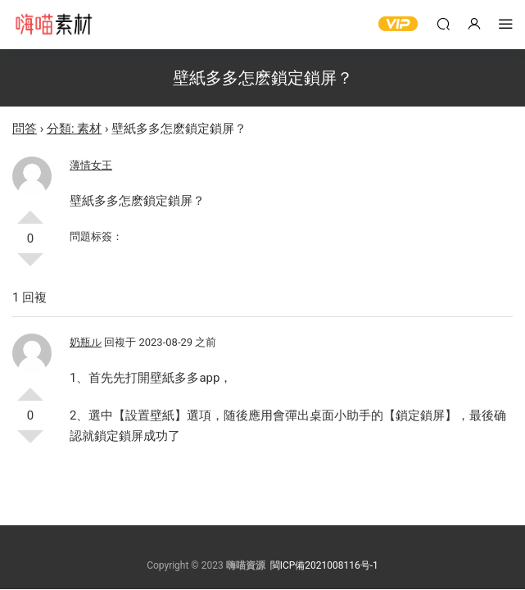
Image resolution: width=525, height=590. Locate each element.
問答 (24, 128)
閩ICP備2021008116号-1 (324, 565)
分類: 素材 (74, 128)
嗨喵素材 (53, 24)
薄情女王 (91, 165)
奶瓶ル (86, 342)
